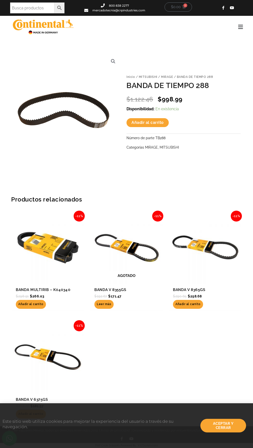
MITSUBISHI (148, 77)
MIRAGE (167, 77)
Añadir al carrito (147, 122)
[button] (162, 27)
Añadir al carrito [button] (30, 304)
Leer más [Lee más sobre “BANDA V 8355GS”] (104, 304)
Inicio (130, 77)
